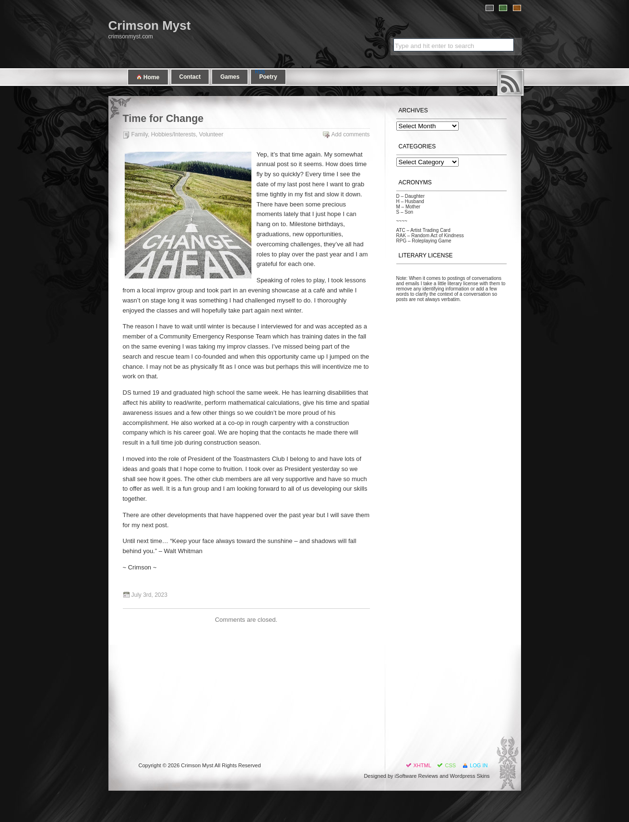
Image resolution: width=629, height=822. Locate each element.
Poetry (268, 76)
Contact (190, 76)
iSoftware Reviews (416, 776)
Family (139, 134)
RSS (510, 82)
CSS (450, 765)
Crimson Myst (149, 25)
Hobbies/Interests (173, 134)
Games (229, 76)
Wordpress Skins (470, 776)
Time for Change (163, 118)
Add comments (350, 134)
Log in (478, 765)
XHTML (422, 765)
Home (148, 77)
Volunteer (211, 134)
